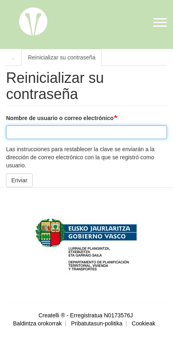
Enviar (19, 180)
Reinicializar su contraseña (61, 57)
